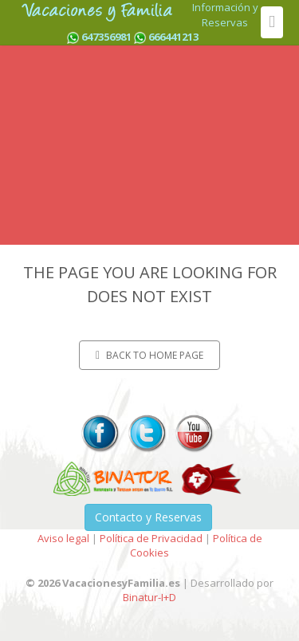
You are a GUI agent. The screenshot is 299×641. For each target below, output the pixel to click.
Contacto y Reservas (148, 517)
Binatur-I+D (149, 597)
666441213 (173, 36)
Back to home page (149, 355)
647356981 (106, 36)
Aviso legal (63, 538)
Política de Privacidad (151, 538)
